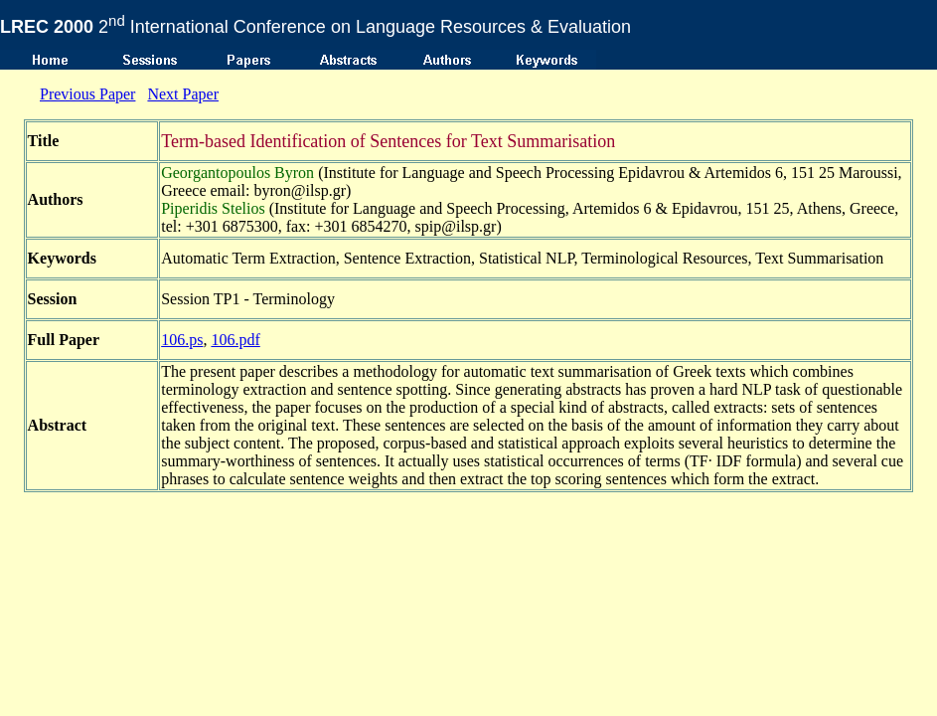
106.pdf (235, 339)
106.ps (182, 339)
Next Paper (183, 94)
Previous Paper (87, 94)
